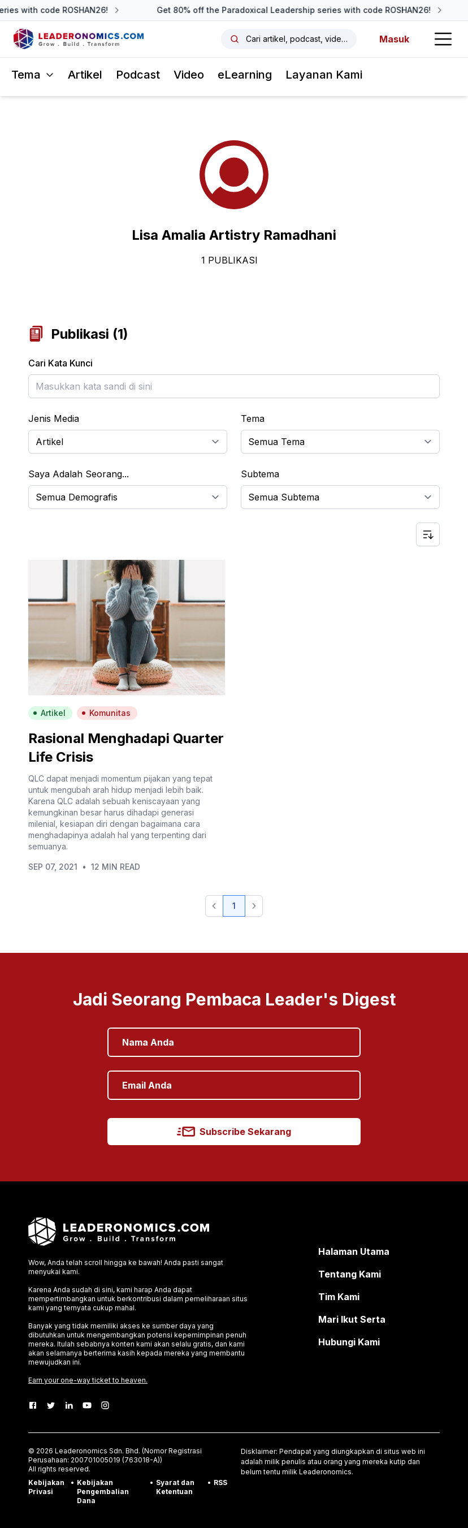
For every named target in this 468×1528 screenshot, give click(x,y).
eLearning (245, 74)
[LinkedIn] (68, 1405)
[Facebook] (32, 1405)
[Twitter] (50, 1405)
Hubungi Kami (349, 1342)
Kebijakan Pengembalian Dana (103, 1491)
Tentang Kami (349, 1274)
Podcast (138, 74)
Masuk (394, 39)
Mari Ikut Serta (351, 1319)
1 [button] (234, 905)
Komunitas (106, 713)
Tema (253, 418)
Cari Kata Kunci (60, 363)
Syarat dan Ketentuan (175, 1487)
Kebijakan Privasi (46, 1487)
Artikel (85, 74)
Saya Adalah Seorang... (78, 474)
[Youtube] (87, 1405)
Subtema (260, 474)
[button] (214, 906)
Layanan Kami (323, 74)
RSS (220, 1482)
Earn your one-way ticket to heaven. (88, 1380)
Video (189, 74)
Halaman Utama (353, 1251)
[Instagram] (105, 1405)
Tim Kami (338, 1296)
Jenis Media (53, 418)
